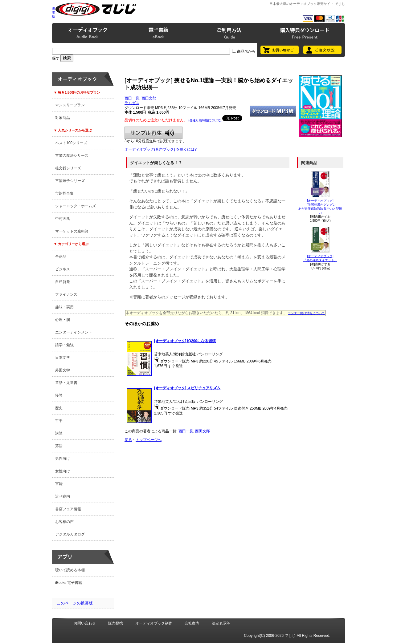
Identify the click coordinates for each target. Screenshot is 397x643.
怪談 (59, 395)
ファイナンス (66, 294)
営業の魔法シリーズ (71, 155)
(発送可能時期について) (205, 120)
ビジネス (62, 269)
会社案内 (192, 623)
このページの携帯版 (75, 603)
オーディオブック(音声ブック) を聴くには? (161, 149)
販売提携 (115, 623)
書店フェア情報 (68, 509)
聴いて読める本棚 (70, 570)
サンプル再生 (153, 133)
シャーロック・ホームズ (75, 206)
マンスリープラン (70, 105)
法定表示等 (221, 623)
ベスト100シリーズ (71, 143)
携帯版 (53, 12)
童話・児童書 (66, 383)
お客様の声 (64, 522)
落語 (59, 446)
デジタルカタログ (70, 534)
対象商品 (62, 117)
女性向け (62, 471)
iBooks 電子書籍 (68, 582)
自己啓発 (62, 282)
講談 (59, 433)
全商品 (60, 256)
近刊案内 (62, 496)
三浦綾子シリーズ (70, 181)
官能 (59, 484)
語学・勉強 (64, 345)
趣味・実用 (64, 307)
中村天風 (62, 218)
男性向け (62, 458)
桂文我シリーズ (68, 168)
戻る (128, 440)
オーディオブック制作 (153, 623)
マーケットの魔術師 (71, 231)
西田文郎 (148, 98)
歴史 (59, 408)
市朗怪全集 (64, 193)
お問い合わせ (85, 623)
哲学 (59, 421)
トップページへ (149, 440)
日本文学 (62, 357)
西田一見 (132, 98)
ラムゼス (132, 103)
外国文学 (62, 370)
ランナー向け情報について (306, 313)
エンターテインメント (73, 332)
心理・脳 (62, 319)
